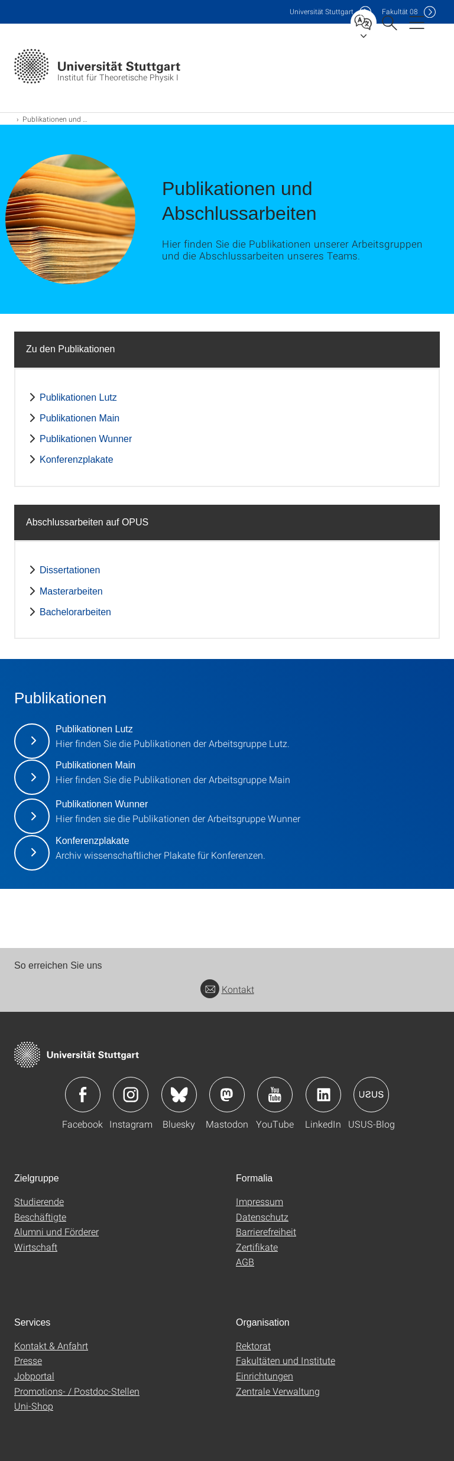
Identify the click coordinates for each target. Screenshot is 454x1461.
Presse (28, 1360)
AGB (245, 1261)
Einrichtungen (264, 1375)
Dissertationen (70, 570)
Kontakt (227, 989)
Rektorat (253, 1345)
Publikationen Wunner (86, 439)
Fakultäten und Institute (285, 1360)
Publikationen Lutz (78, 397)
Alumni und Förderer (56, 1231)
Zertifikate (257, 1247)
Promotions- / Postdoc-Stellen (77, 1391)
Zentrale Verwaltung (278, 1391)
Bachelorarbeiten (75, 612)
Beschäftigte (40, 1216)
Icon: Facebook (82, 1094)
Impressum (259, 1201)
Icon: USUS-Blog (371, 1094)
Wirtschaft (35, 1247)
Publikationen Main (79, 418)
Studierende (39, 1201)
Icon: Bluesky (179, 1094)
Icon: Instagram (130, 1094)
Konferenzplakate (77, 459)
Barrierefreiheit (266, 1231)
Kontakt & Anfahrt (51, 1345)
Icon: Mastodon (227, 1094)
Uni (322, 11)
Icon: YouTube (275, 1094)
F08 (400, 11)
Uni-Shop (33, 1406)
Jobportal (34, 1375)
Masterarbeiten (71, 591)
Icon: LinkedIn (323, 1094)
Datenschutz (262, 1216)
